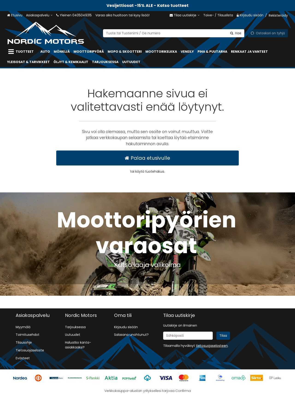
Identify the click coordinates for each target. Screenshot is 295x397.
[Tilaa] (223, 336)
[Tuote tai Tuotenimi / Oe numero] (173, 33)
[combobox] (173, 33)
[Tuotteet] (21, 51)
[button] (212, 345)
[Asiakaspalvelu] (39, 15)
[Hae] (235, 33)
